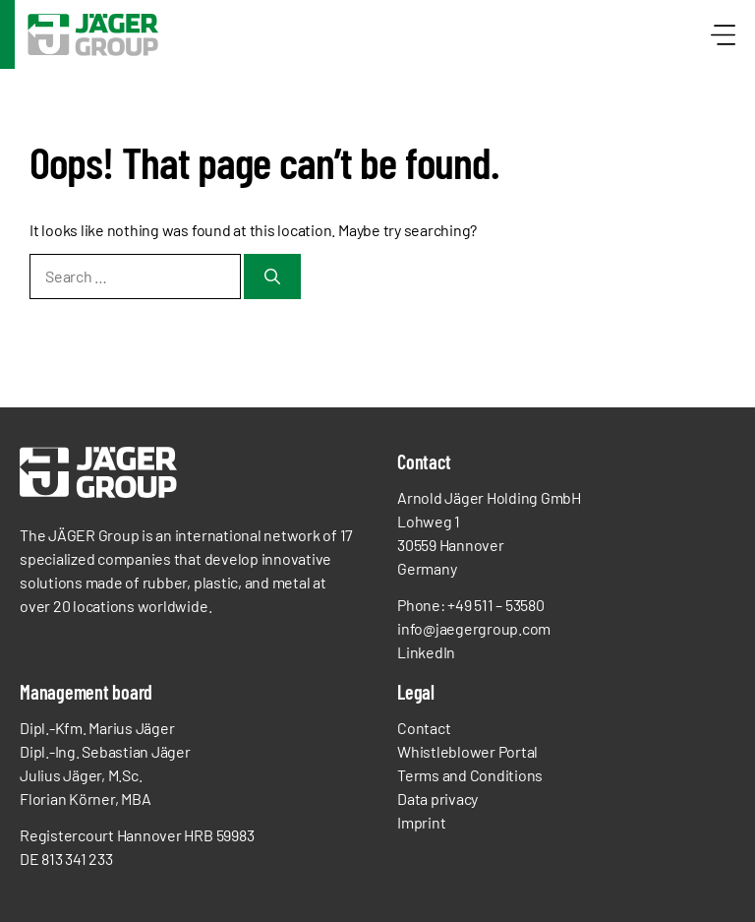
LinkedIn (426, 652)
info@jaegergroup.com (474, 628)
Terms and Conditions (470, 775)
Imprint (421, 822)
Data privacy (437, 798)
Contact (423, 727)
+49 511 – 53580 (495, 604)
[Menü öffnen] (718, 35)
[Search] (272, 276)
